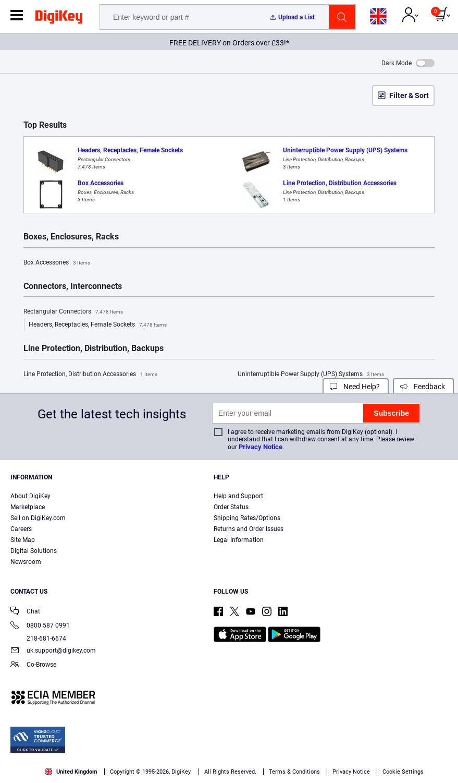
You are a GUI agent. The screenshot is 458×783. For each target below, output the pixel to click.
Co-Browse (33, 665)
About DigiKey (30, 496)
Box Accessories (56, 263)
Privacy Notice (260, 447)
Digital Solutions (33, 551)
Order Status (231, 507)
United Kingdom (71, 771)
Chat (25, 612)
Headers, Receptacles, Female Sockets (98, 325)
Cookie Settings (403, 771)
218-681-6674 (38, 638)
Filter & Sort (409, 95)
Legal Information (239, 540)
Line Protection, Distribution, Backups (93, 348)
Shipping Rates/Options (247, 518)
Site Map (22, 540)
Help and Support (238, 496)
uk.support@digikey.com (53, 651)
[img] (58, 18)
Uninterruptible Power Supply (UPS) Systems (311, 374)
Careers (21, 529)
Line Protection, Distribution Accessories (90, 374)
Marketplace (27, 507)
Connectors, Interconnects (72, 286)
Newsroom (25, 561)
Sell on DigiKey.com (38, 518)
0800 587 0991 (40, 626)
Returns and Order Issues (248, 529)
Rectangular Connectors (73, 312)
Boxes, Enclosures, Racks (71, 237)
